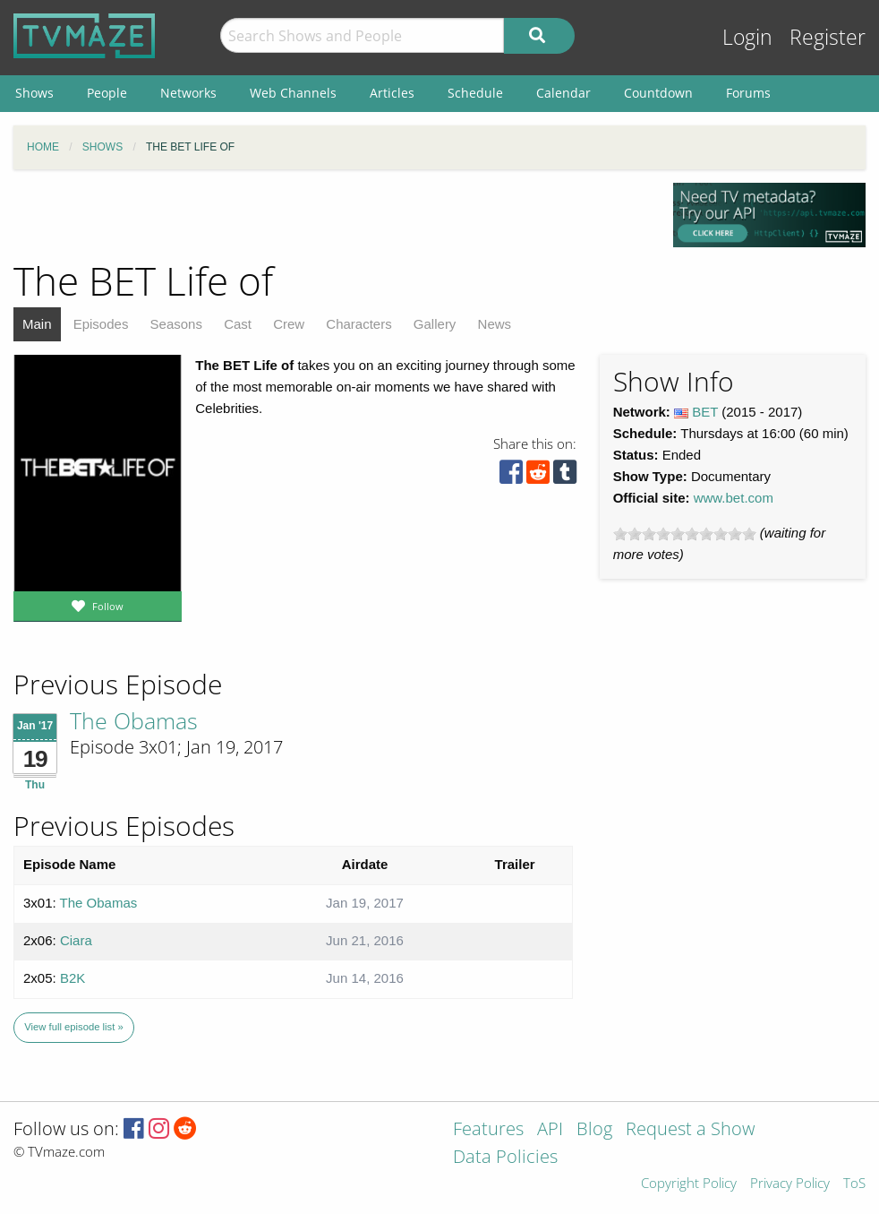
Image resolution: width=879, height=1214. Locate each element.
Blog (594, 1130)
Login (747, 37)
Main (37, 323)
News (495, 323)
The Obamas (134, 720)
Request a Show (690, 1130)
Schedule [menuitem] (475, 92)
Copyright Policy (689, 1184)
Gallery (435, 323)
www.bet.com (733, 497)
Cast (238, 323)
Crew (288, 323)
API (550, 1130)
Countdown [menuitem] (658, 92)
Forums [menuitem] (748, 92)
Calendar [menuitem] (563, 92)
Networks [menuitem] (188, 92)
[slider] (684, 534)
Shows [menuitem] (34, 92)
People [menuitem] (107, 92)
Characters (358, 323)
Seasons (176, 323)
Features (488, 1130)
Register (827, 37)
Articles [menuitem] (392, 92)
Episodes (101, 323)
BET (705, 411)
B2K (72, 978)
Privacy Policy (790, 1184)
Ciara (76, 940)
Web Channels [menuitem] (293, 92)
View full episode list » (73, 1026)
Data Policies (505, 1158)
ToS (854, 1184)
